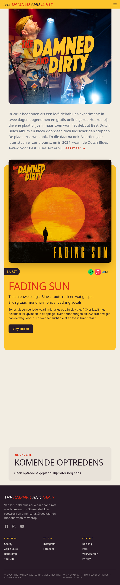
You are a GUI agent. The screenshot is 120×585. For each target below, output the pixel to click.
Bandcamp (10, 553)
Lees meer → (74, 148)
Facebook (49, 548)
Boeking (87, 543)
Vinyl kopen (21, 329)
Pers (84, 548)
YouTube (9, 558)
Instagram (49, 543)
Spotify (8, 543)
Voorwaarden (90, 553)
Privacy (86, 558)
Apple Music (11, 548)
